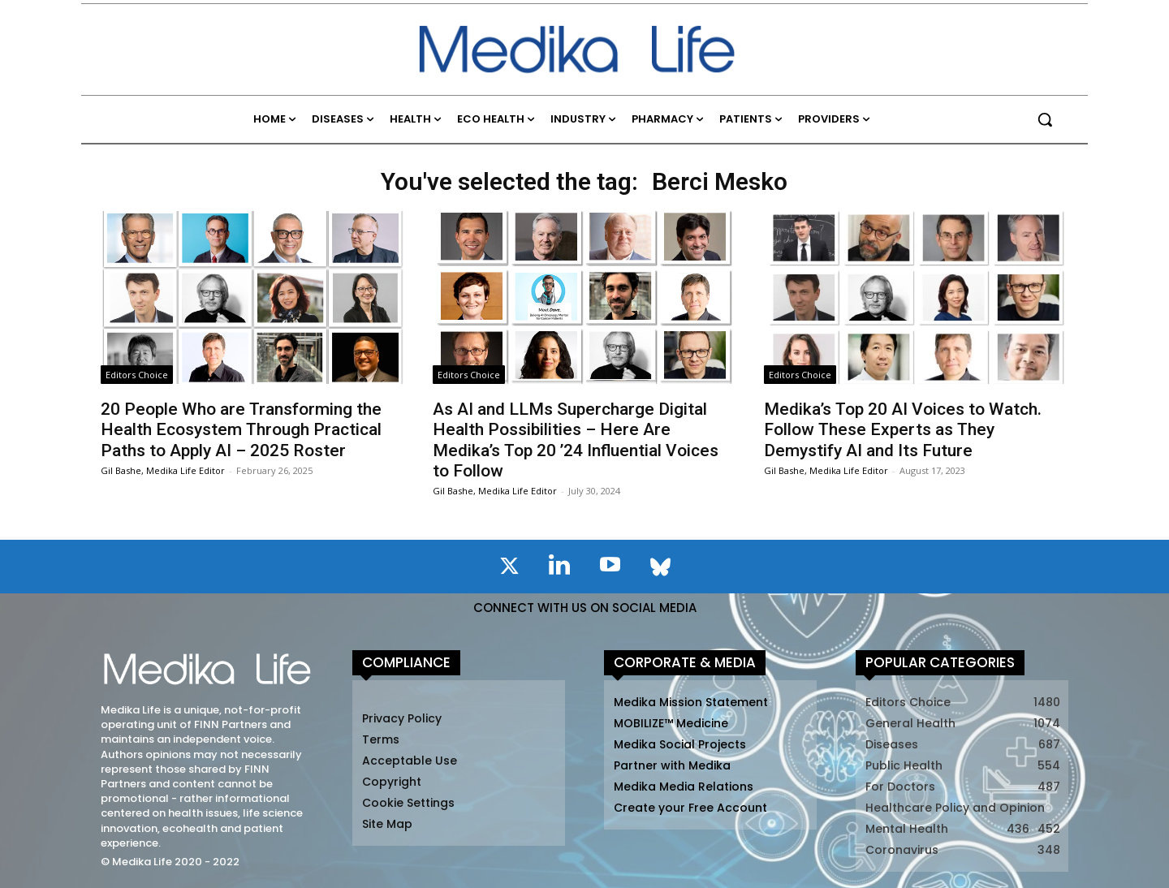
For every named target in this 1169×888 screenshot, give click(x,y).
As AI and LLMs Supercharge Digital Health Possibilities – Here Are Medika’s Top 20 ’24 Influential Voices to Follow (575, 440)
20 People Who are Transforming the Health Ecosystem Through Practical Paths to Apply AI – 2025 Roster (241, 429)
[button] (1044, 119)
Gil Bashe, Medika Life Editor (163, 470)
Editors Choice (137, 375)
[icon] (509, 569)
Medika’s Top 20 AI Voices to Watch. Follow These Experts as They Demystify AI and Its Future (903, 429)
